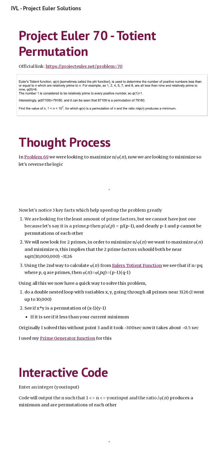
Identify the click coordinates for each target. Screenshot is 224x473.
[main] (111, 48)
